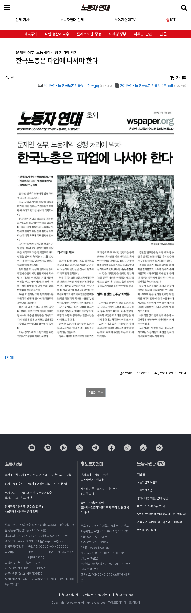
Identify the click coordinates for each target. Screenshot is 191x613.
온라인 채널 (43, 484)
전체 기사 (18, 475)
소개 (7, 475)
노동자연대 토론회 (147, 482)
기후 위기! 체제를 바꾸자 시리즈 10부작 (159, 522)
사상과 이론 (87, 489)
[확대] (9, 357)
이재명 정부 (117, 34)
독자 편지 (10, 493)
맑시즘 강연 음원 (146, 530)
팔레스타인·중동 (89, 34)
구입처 (30, 484)
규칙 (83, 502)
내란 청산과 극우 (57, 34)
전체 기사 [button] (22, 20)
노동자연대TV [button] (125, 20)
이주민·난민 (143, 34)
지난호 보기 (57, 475)
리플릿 (9, 77)
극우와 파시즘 (145, 490)
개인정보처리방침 (68, 595)
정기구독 (10, 484)
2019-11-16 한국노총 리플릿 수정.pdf (150, 85)
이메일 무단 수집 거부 (95, 595)
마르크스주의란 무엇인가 (151, 506)
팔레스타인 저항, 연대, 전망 (152, 498)
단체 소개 (86, 475)
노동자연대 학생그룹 (92, 480)
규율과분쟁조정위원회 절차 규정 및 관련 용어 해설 (105, 510)
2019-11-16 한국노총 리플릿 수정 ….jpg (75, 85)
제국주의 (30, 34)
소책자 (100, 489)
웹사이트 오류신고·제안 (18, 498)
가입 (97, 475)
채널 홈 (141, 474)
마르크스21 (114, 489)
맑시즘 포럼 (87, 494)
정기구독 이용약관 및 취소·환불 (23, 506)
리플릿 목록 (95, 392)
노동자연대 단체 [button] (72, 20)
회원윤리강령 (96, 502)
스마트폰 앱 (60, 484)
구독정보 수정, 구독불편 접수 (35, 493)
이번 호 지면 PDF (37, 475)
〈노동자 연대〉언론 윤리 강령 (21, 511)
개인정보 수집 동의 (122, 595)
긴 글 (163, 34)
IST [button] (171, 20)
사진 (69, 475)
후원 (20, 484)
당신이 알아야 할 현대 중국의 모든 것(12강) (161, 514)
